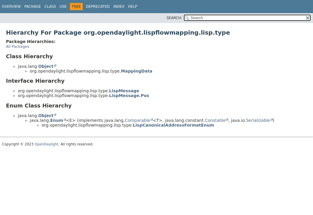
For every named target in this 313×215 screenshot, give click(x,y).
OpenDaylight (46, 144)
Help (132, 6)
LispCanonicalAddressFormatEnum (173, 125)
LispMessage (124, 90)
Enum (56, 120)
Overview (11, 6)
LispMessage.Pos (129, 95)
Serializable (258, 120)
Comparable (137, 120)
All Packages (17, 46)
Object (45, 66)
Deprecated (98, 6)
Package (32, 6)
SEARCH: (174, 18)
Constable (215, 120)
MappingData (136, 71)
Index (119, 6)
